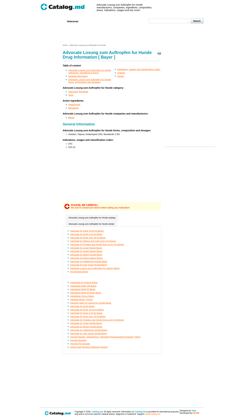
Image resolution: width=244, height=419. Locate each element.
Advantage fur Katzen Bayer (84, 282)
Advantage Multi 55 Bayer (82, 289)
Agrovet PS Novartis (80, 343)
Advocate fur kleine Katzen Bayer (86, 258)
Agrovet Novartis (78, 340)
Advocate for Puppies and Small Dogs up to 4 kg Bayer (97, 244)
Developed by (189, 413)
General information (78, 76)
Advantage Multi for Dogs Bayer (85, 292)
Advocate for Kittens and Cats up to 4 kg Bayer (93, 241)
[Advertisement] (122, 34)
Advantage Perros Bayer (82, 296)
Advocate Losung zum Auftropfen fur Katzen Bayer (95, 268)
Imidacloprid (74, 104)
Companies (90, 21)
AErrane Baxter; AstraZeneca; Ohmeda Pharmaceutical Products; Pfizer (105, 337)
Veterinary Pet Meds (78, 91)
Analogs (121, 73)
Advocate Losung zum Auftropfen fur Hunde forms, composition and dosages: (89, 80)
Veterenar (72, 21)
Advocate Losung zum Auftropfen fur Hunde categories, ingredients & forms (89, 71)
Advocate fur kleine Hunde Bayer (86, 254)
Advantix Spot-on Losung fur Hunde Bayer (90, 303)
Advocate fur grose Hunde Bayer (86, 248)
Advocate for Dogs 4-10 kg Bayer (86, 234)
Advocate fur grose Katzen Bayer (86, 251)
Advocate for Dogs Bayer (82, 306)
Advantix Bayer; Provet (81, 299)
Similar (120, 76)
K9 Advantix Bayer (79, 271)
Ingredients (107, 21)
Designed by (188, 410)
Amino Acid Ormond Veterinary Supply (89, 347)
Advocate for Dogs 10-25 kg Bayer (87, 231)
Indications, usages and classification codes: (139, 69)
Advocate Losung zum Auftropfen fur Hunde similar (91, 224)
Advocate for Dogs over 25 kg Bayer (88, 237)
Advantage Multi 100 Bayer (83, 286)
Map (138, 21)
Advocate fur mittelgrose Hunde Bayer (88, 261)
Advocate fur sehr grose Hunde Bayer (88, 265)
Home (46, 21)
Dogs (70, 95)
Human (58, 21)
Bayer (71, 117)
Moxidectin (73, 108)
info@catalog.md (152, 414)
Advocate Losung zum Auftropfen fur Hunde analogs (92, 218)
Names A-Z (125, 21)
